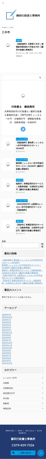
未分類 (6, 398)
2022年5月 (6, 361)
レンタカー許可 (10, 378)
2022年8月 (6, 353)
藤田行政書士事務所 (23, 438)
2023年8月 (6, 338)
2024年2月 (6, 330)
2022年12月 (7, 343)
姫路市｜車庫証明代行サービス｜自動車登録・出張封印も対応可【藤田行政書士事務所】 (29, 187)
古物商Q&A (8, 388)
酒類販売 (19, 56)
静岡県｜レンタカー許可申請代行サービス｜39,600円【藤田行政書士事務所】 (30, 166)
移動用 (6, 403)
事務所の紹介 (10, 431)
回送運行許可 (9, 393)
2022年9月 (6, 350)
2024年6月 (6, 322)
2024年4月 (6, 325)
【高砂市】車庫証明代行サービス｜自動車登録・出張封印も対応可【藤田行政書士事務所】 (29, 228)
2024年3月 (6, 327)
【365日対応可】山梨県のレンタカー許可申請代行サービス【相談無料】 (29, 207)
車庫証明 (7, 409)
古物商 (6, 383)
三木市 (31, 53)
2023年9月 (6, 335)
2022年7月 (6, 356)
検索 (4, 241)
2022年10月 (7, 348)
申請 (40, 53)
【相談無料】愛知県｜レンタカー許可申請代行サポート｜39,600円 (29, 145)
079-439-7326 (23, 445)
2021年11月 (7, 363)
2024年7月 (6, 320)
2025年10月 (7, 317)
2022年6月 (6, 358)
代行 (36, 53)
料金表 (20, 431)
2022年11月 (7, 345)
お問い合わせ (29, 431)
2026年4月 (6, 315)
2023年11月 (7, 332)
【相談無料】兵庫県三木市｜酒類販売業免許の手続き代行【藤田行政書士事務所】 (29, 47)
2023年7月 (6, 340)
